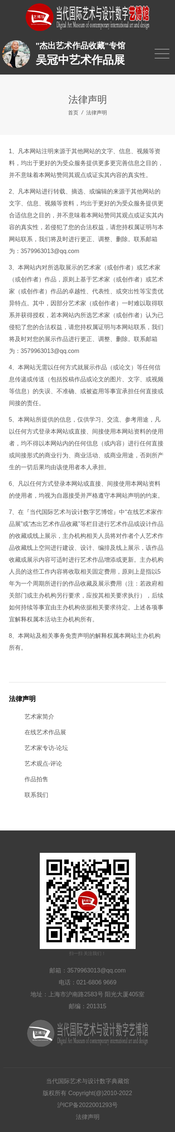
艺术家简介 (39, 716)
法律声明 (96, 113)
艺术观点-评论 (43, 763)
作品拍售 (36, 779)
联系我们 (36, 795)
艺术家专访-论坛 (46, 748)
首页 (73, 113)
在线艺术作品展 (45, 732)
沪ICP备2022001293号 (87, 1105)
